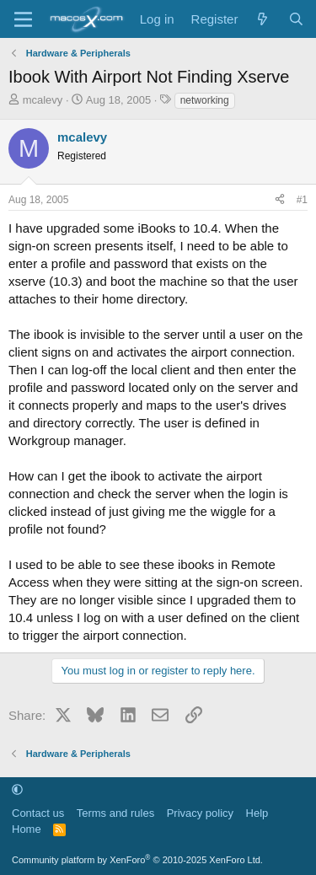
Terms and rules (115, 813)
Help (257, 813)
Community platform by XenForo (137, 860)
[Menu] (23, 19)
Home (26, 829)
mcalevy (43, 100)
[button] (17, 789)
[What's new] (262, 19)
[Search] (296, 19)
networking (204, 100)
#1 (302, 200)
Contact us (38, 813)
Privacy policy (200, 813)
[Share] (280, 200)
